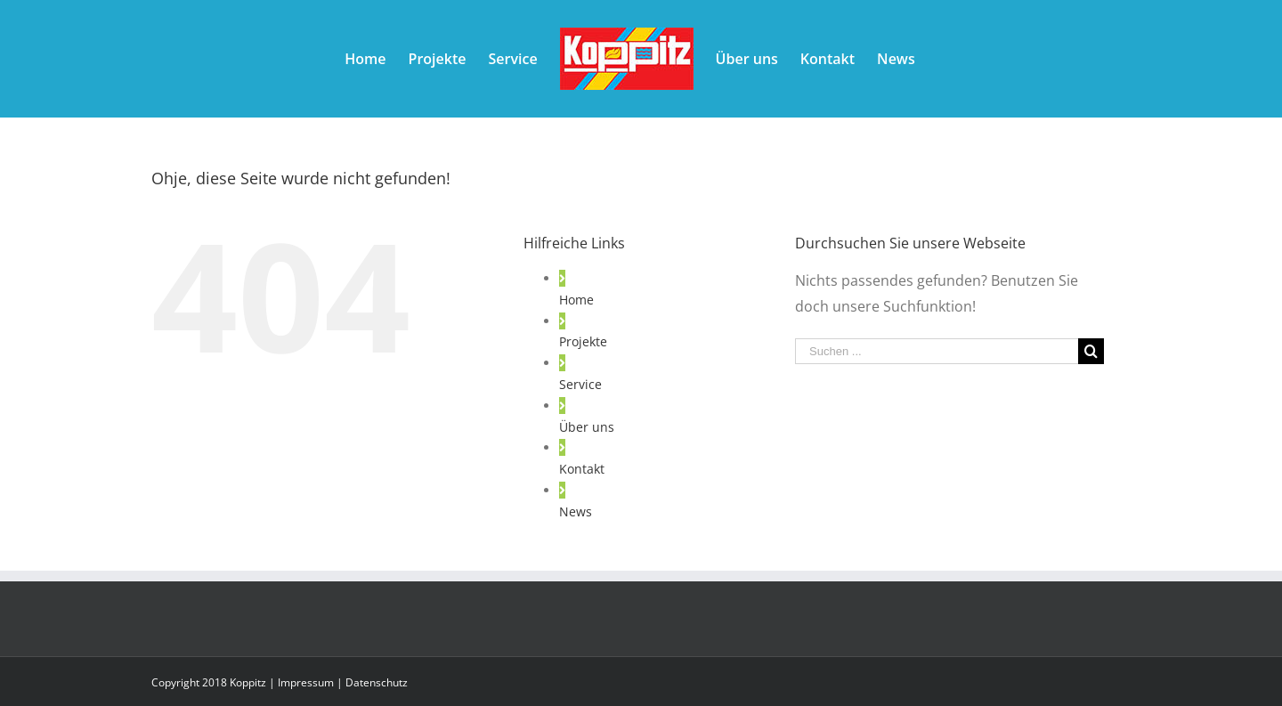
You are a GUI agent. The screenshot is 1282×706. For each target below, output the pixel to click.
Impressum (306, 682)
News (575, 511)
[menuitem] (365, 58)
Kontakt (581, 468)
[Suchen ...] (936, 351)
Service (580, 384)
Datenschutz (376, 682)
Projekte (583, 341)
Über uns (586, 426)
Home (576, 299)
